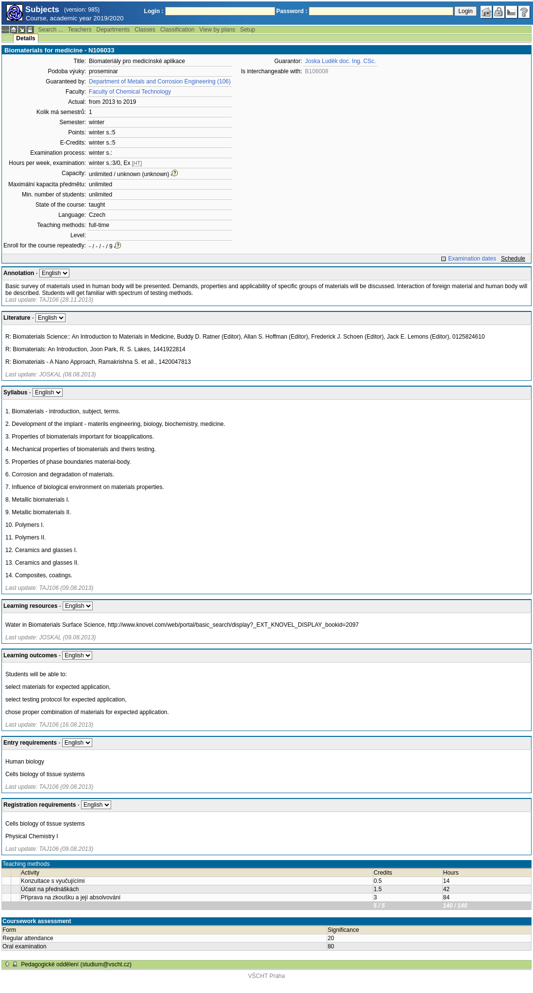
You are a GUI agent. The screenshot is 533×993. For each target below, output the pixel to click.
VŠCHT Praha (266, 976)
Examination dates (472, 258)
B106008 (316, 71)
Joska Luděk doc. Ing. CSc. (340, 61)
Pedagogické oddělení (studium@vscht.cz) (76, 964)
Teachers (80, 29)
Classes (144, 29)
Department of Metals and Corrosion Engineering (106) (160, 81)
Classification (177, 29)
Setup (247, 29)
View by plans (217, 29)
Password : (291, 11)
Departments (113, 29)
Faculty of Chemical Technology (130, 91)
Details (25, 38)
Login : (154, 11)
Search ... (50, 29)
